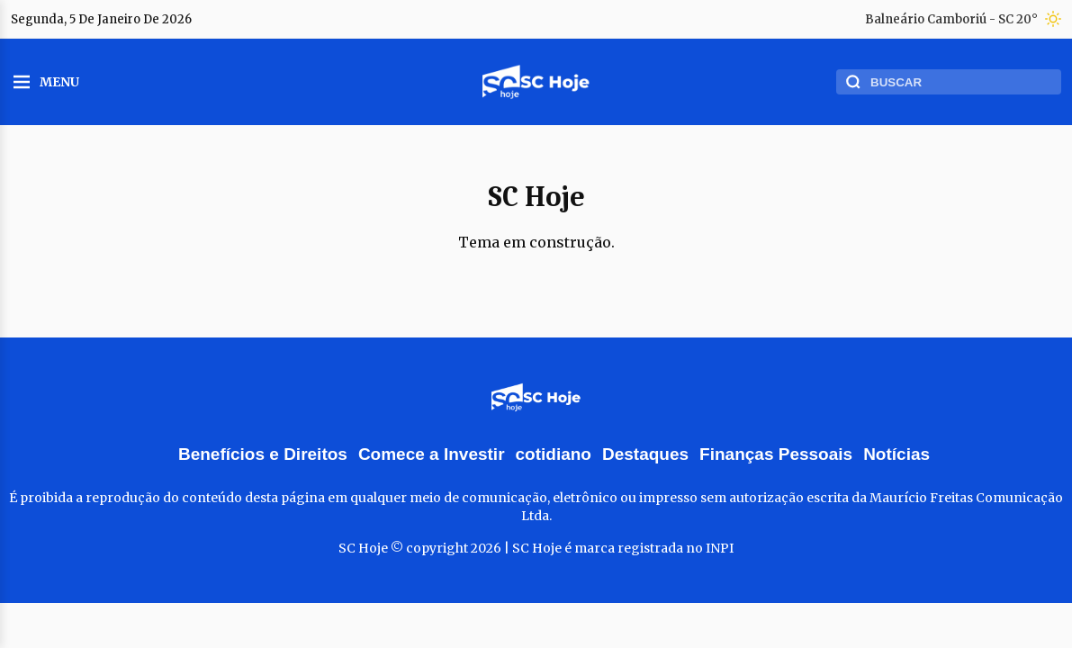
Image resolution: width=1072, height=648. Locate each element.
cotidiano (553, 454)
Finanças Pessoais (775, 454)
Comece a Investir (431, 454)
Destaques (645, 454)
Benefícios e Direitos (262, 454)
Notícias (896, 454)
